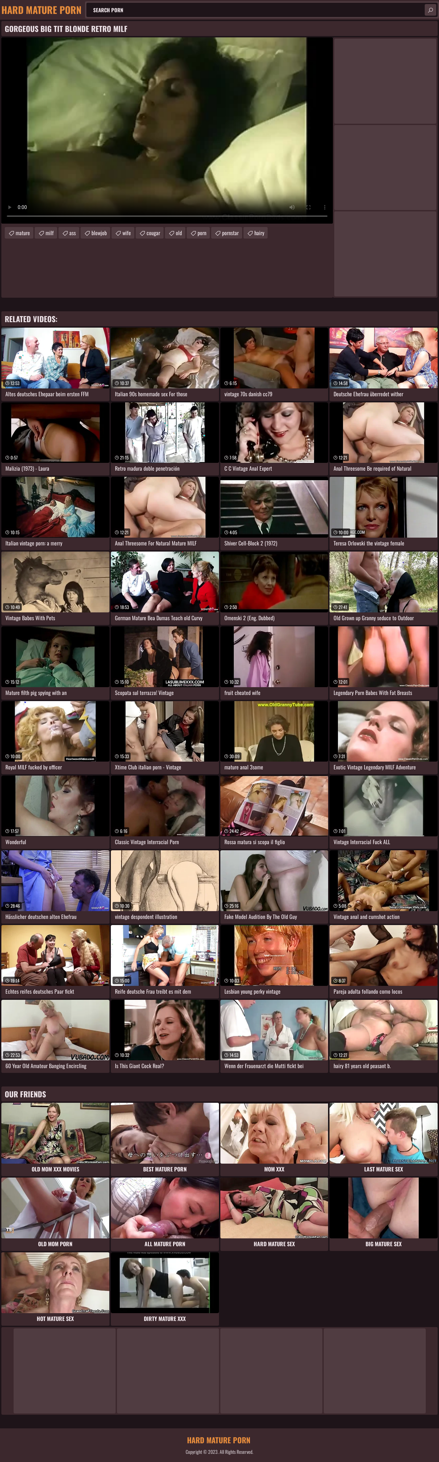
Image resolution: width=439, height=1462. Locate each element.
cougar (153, 233)
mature (23, 233)
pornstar (230, 233)
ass (72, 233)
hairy (259, 233)
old (179, 233)
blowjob (99, 233)
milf (50, 233)
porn (202, 233)
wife (126, 233)
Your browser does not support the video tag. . (167, 130)
